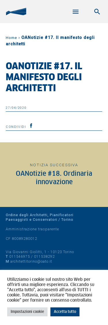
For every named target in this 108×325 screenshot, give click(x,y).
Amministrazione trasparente (32, 229)
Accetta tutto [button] (65, 312)
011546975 (19, 256)
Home (11, 38)
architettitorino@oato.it (31, 261)
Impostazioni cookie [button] (27, 312)
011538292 (44, 256)
